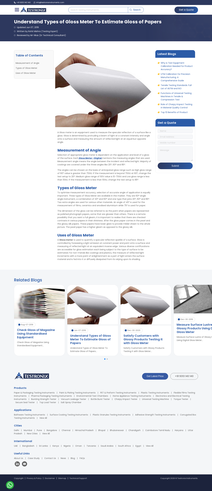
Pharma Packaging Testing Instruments (51, 395)
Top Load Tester (47, 402)
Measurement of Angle (27, 63)
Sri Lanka (43, 445)
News (63, 458)
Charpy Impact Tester (126, 399)
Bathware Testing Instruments (29, 414)
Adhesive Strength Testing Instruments (155, 414)
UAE (16, 445)
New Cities (32, 433)
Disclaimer (50, 478)
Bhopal (101, 430)
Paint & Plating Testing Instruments (77, 392)
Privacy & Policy (34, 478)
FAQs (82, 458)
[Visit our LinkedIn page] (18, 464)
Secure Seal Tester (25, 402)
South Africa (124, 445)
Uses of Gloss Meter (26, 73)
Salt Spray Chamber (71, 402)
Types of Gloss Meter (26, 68)
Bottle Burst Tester (100, 399)
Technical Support (78, 478)
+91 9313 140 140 (184, 376)
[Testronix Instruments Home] (33, 10)
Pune (39, 430)
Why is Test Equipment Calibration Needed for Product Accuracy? (177, 71)
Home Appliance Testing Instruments (132, 395)
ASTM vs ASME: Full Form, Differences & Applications (174, 61)
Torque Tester (181, 399)
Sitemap (62, 478)
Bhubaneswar (117, 430)
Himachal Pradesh (84, 430)
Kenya (56, 445)
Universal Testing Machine (155, 399)
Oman (78, 445)
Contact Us (50, 458)
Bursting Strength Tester (43, 399)
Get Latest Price (155, 376)
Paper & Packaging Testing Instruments (34, 392)
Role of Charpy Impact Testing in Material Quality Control (176, 111)
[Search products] (98, 10)
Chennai (66, 430)
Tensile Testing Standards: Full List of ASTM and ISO (176, 91)
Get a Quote (186, 9)
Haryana (179, 430)
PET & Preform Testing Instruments (118, 392)
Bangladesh (28, 445)
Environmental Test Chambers (92, 395)
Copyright (18, 478)
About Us (18, 458)
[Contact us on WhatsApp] (10, 485)
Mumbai (28, 430)
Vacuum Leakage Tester (73, 399)
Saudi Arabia (107, 445)
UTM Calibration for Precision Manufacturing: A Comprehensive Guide (175, 82)
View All (43, 417)
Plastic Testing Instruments (155, 392)
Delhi (16, 430)
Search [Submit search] (135, 10)
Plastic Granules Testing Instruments (111, 414)
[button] (104, 359)
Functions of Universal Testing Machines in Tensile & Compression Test (176, 101)
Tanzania (91, 445)
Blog (73, 458)
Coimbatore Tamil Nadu (157, 430)
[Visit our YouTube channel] (24, 464)
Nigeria (67, 445)
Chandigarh (135, 430)
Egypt (138, 445)
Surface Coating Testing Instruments (69, 414)
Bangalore (52, 430)
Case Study (34, 458)
